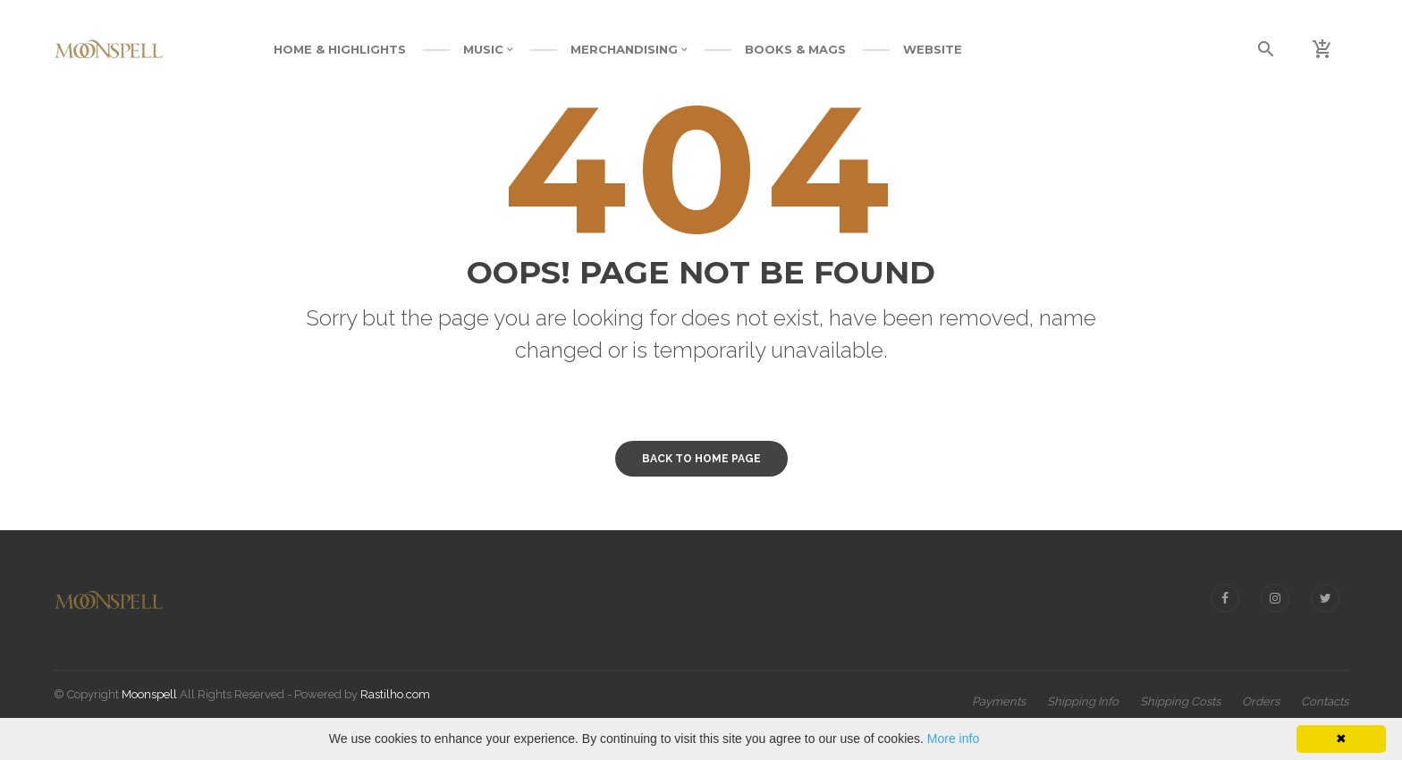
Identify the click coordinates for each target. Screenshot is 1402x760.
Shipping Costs (1180, 701)
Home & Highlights (340, 49)
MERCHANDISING (629, 49)
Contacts (1324, 701)
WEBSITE (932, 49)
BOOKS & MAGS (795, 49)
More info (953, 738)
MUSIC (488, 49)
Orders (1261, 701)
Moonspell (149, 694)
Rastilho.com (395, 694)
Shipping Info (1083, 701)
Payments (999, 701)
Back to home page (701, 458)
